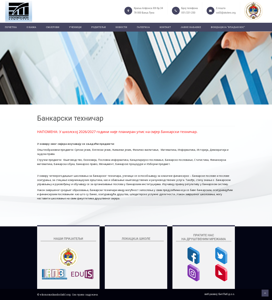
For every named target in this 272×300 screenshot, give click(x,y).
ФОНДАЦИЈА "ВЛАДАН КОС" (228, 27)
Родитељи (98, 27)
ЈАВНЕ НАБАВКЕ (191, 27)
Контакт (165, 27)
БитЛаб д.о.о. (227, 294)
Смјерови (52, 27)
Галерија (143, 27)
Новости (121, 27)
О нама (31, 27)
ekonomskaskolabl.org (55, 294)
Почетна (11, 27)
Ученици (75, 27)
